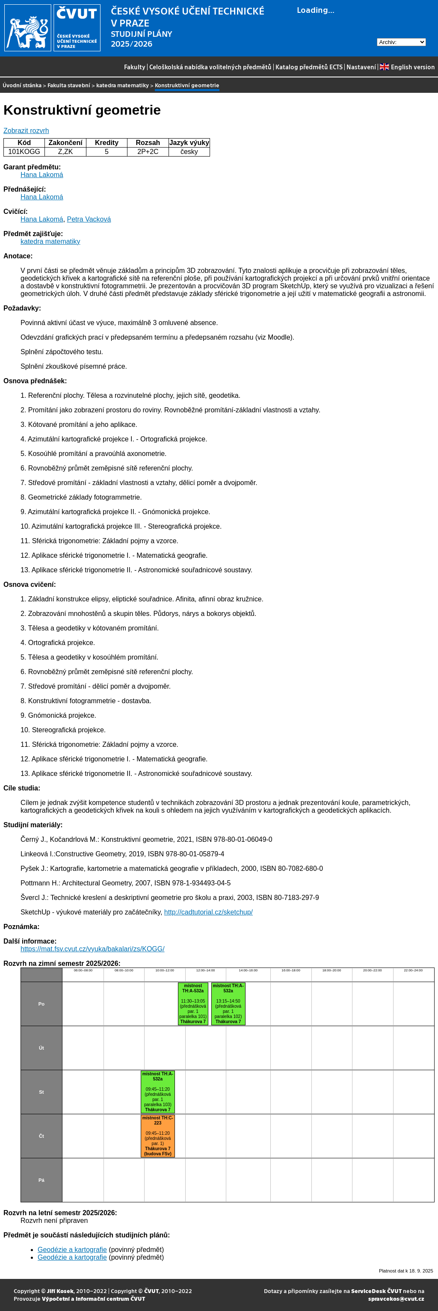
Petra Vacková (89, 219)
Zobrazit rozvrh (26, 130)
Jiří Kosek (60, 1290)
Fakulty (134, 67)
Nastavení (361, 67)
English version (407, 67)
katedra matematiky (122, 85)
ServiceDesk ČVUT (376, 1290)
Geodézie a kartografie (72, 1249)
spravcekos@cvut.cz (396, 1298)
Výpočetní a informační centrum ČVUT (93, 1298)
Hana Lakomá (42, 174)
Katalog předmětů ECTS (309, 67)
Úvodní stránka (22, 85)
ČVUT (151, 1290)
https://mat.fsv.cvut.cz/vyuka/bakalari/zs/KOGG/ (93, 949)
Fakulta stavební (68, 85)
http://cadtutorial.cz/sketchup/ (208, 912)
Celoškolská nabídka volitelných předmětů (210, 67)
